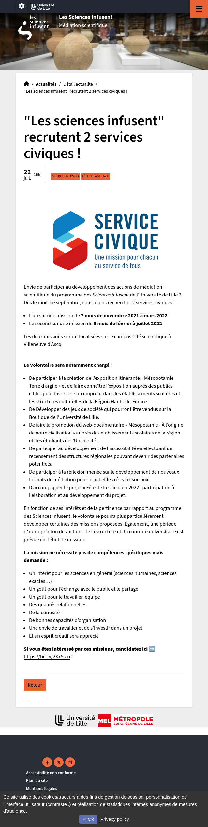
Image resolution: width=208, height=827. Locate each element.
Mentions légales (41, 788)
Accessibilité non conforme (51, 773)
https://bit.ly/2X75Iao (47, 656)
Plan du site (37, 781)
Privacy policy (114, 819)
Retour (35, 685)
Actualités (46, 84)
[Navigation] (199, 9)
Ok (88, 819)
